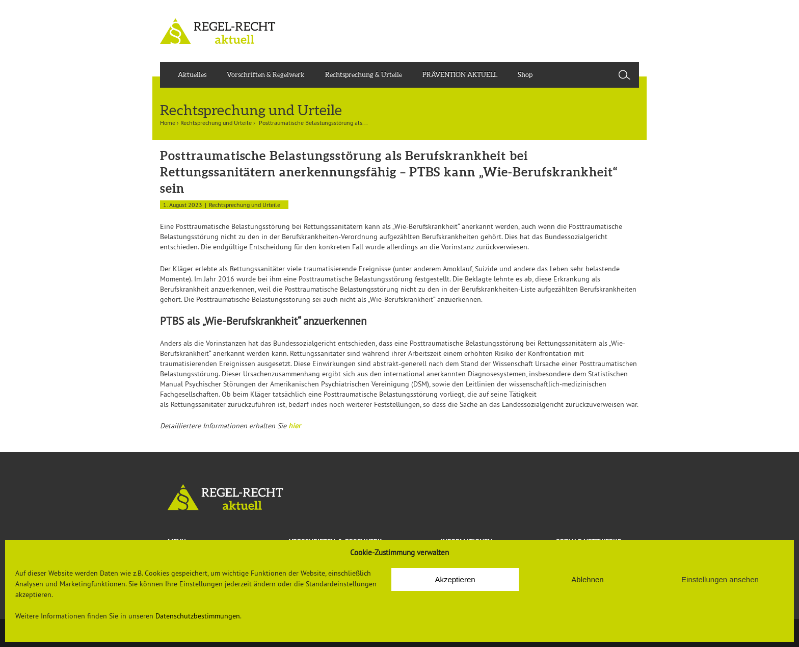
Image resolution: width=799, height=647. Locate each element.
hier (294, 425)
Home (167, 122)
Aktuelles (192, 75)
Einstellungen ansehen (720, 579)
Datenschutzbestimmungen (197, 615)
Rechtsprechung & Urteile (363, 75)
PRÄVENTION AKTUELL (459, 75)
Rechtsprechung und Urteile (216, 122)
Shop (525, 75)
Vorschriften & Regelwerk (266, 75)
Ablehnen (587, 579)
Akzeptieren (455, 579)
